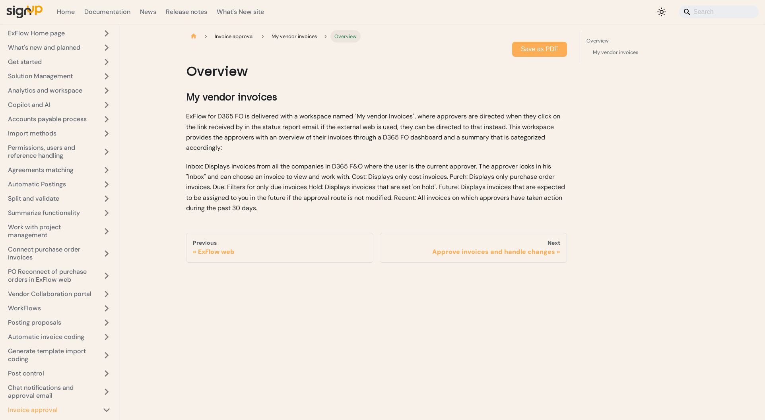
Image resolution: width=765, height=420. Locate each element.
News (148, 12)
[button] (59, 33)
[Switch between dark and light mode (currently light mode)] (661, 12)
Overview (640, 40)
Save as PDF (539, 49)
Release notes (186, 12)
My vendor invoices (615, 52)
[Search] (719, 12)
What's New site (240, 12)
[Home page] (193, 36)
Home (66, 12)
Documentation (107, 12)
